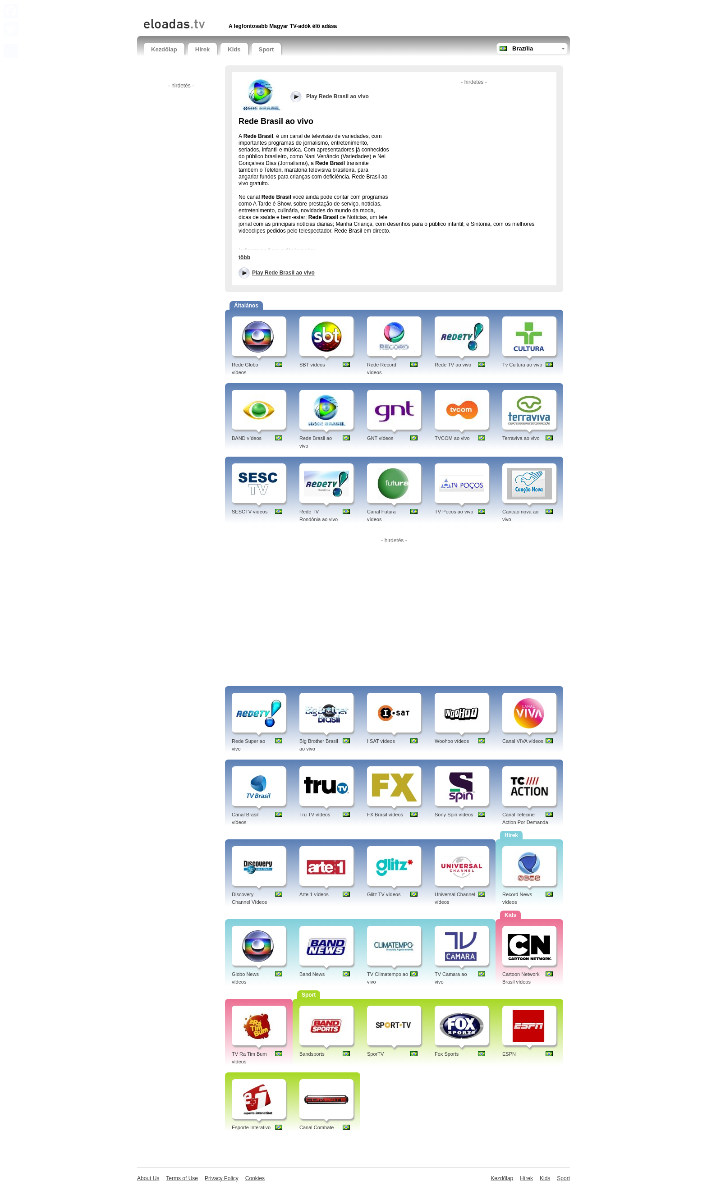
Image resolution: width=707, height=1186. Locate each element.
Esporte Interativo (251, 1127)
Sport (266, 49)
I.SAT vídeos (381, 741)
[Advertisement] (249, 8)
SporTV (375, 1054)
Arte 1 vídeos (314, 894)
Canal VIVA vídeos (522, 741)
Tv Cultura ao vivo (522, 364)
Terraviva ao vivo (521, 438)
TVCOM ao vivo (452, 438)
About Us (148, 1178)
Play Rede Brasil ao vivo (283, 273)
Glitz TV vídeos (383, 894)
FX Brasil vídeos (385, 814)
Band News (312, 974)
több (244, 257)
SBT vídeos (312, 364)
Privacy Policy (222, 1178)
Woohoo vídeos (452, 741)
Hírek (202, 49)
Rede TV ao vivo (453, 364)
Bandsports (312, 1054)
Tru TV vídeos (314, 814)
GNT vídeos (380, 438)
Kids (234, 49)
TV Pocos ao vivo (454, 511)
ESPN (509, 1054)
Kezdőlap (164, 49)
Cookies (255, 1178)
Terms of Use (182, 1178)
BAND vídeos (247, 438)
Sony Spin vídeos (454, 814)
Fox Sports (447, 1054)
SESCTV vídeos (249, 511)
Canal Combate (316, 1127)
